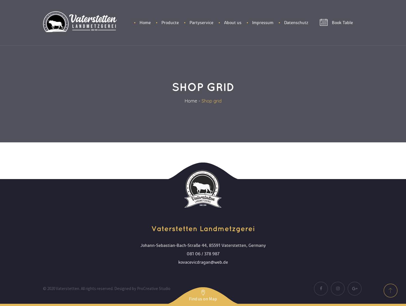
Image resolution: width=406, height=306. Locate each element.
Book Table (336, 22)
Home (191, 101)
